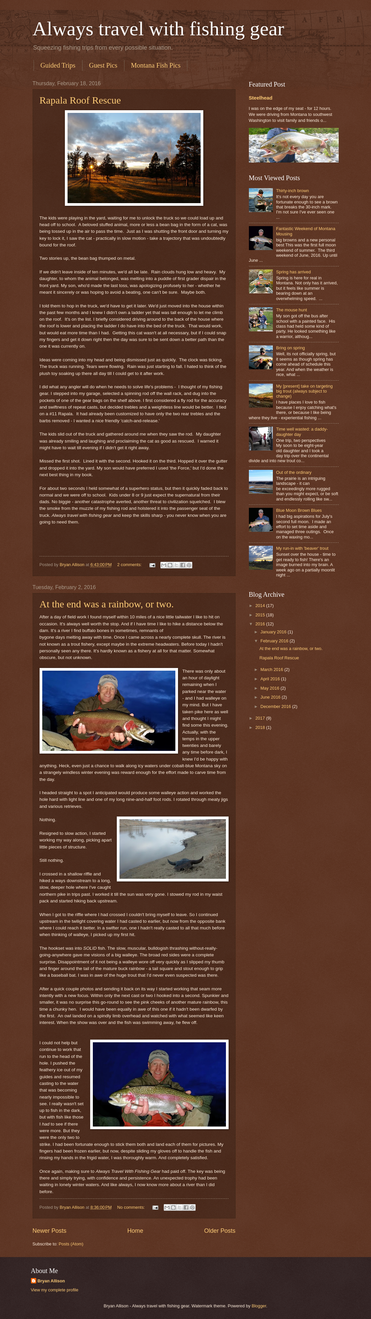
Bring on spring (290, 347)
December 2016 (276, 706)
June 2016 (271, 697)
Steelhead (261, 98)
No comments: (131, 1207)
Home (135, 1230)
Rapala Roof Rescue (80, 100)
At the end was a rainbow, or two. (107, 603)
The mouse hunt (291, 309)
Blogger (259, 1305)
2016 (260, 623)
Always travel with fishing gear (158, 29)
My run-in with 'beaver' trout (302, 548)
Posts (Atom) (71, 1243)
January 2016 (274, 631)
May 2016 (270, 688)
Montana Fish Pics (156, 65)
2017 (260, 718)
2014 (260, 605)
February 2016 (275, 640)
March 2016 (272, 669)
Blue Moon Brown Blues (299, 510)
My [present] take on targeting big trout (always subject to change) (304, 391)
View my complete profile (55, 1289)
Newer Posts (50, 1230)
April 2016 (271, 678)
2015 (260, 614)
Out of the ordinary (294, 472)
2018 (260, 727)
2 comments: (130, 564)
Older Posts (219, 1230)
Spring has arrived (293, 271)
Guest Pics (103, 65)
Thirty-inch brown (292, 190)
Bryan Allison (51, 1280)
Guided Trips (58, 65)
